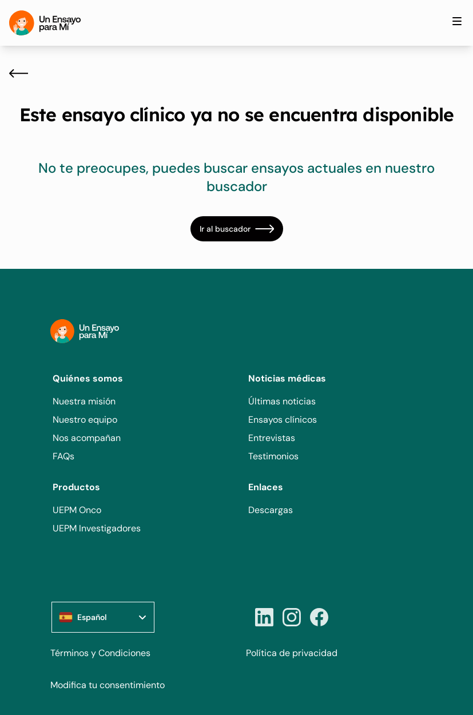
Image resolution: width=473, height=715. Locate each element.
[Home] (45, 23)
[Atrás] (18, 73)
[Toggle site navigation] (457, 21)
